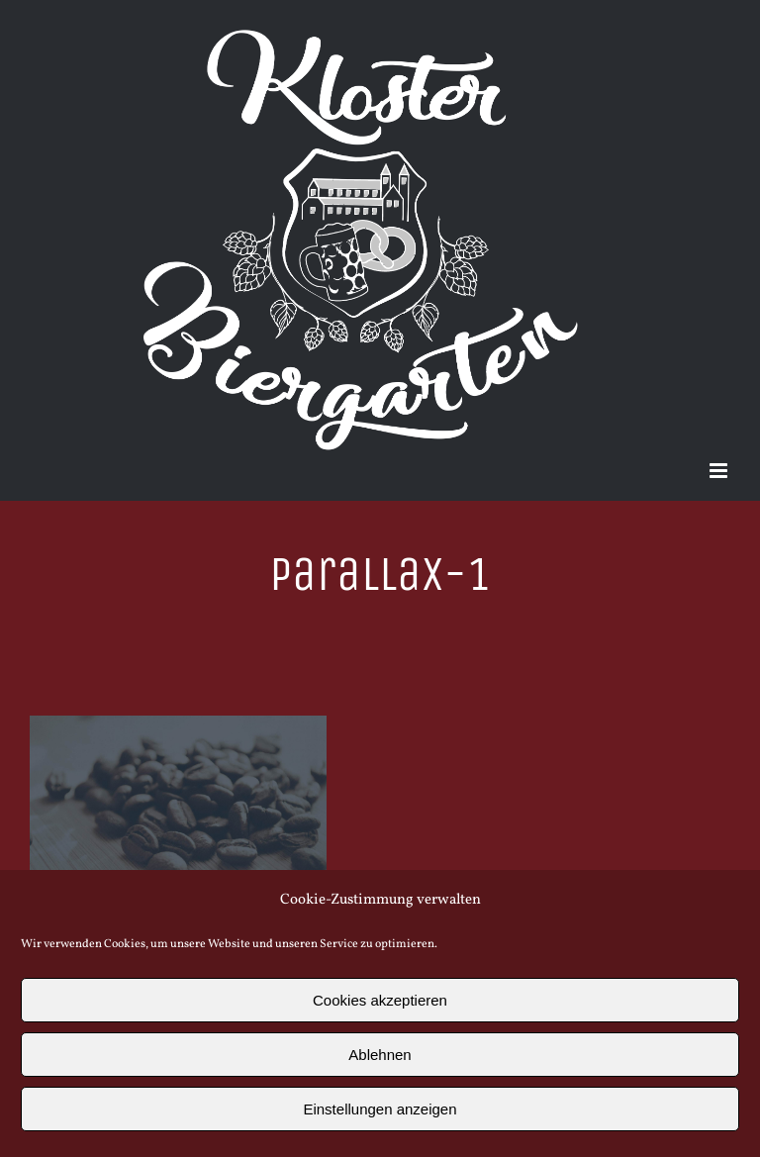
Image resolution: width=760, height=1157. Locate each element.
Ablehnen (379, 1054)
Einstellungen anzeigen (379, 1109)
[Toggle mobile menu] (720, 470)
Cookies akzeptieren (380, 1000)
